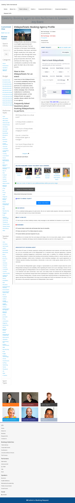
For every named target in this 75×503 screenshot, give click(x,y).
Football (5, 174)
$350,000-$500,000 (6, 100)
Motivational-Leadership (6, 204)
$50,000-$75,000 (6, 90)
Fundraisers (4, 450)
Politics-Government (6, 345)
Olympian (5, 339)
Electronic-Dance (5, 165)
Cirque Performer (5, 144)
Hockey (4, 306)
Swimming (5, 364)
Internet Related (5, 186)
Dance (4, 157)
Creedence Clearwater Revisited (47, 175)
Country (5, 153)
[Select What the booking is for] (48, 72)
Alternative (5, 120)
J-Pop (4, 188)
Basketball (5, 133)
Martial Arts (5, 325)
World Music (6, 228)
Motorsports (6, 337)
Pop (4, 206)
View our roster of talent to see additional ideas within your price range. (37, 183)
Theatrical (5, 222)
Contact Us (4, 438)
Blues (4, 137)
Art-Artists (5, 126)
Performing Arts (5, 342)
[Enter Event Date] (63, 80)
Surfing (4, 362)
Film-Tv (4, 170)
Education (5, 284)
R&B (4, 208)
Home (5, 9)
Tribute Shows (6, 226)
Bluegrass (5, 135)
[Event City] (48, 80)
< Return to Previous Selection (24, 189)
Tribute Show (6, 224)
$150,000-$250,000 (6, 96)
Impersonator (6, 183)
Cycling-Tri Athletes (5, 276)
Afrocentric (5, 118)
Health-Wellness (5, 304)
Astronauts (5, 246)
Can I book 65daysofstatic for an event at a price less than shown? (24, 146)
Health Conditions (5, 301)
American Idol (6, 122)
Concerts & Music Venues (7, 452)
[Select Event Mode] (63, 72)
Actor (4, 116)
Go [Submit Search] (6, 54)
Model (4, 201)
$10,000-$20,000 (6, 84)
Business (5, 139)
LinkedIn (4, 494)
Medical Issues (5, 199)
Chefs (4, 260)
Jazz (4, 190)
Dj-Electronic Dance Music (6, 160)
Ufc (3, 371)
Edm (4, 162)
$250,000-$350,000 (6, 98)
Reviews (3, 433)
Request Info (7, 13)
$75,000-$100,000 (6, 92)
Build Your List (5, 33)
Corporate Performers (45, 9)
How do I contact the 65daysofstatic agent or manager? (22, 137)
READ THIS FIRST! (43, 203)
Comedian (5, 148)
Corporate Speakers (61, 9)
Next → (68, 92)
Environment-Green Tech (6, 292)
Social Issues (6, 360)
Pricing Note (44, 38)
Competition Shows (6, 151)
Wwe (4, 230)
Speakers (5, 67)
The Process (4, 455)
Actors (4, 63)
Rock (4, 351)
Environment (6, 289)
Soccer (4, 358)
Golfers (4, 298)
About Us (13, 9)
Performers (5, 65)
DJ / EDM (3, 466)
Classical (5, 146)
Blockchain (5, 252)
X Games (5, 375)
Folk (4, 172)
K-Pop (4, 192)
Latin (4, 194)
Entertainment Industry (6, 168)
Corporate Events (5, 447)
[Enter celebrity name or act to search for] (6, 50)
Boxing (4, 256)
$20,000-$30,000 (6, 86)
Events (33, 9)
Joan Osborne (66, 177)
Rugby (4, 353)
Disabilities (5, 280)
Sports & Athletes (5, 70)
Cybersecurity (6, 273)
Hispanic (5, 181)
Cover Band (6, 155)
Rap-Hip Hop (6, 210)
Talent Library (23, 9)
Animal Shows (6, 124)
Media (4, 327)
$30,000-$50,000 (6, 88)
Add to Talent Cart (65, 47)
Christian (5, 141)
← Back (54, 92)
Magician (5, 196)
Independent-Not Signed (6, 309)
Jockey (4, 314)
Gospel (4, 179)
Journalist (5, 316)
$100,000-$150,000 (6, 94)
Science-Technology (6, 217)
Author (4, 248)
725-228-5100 (54, 102)
